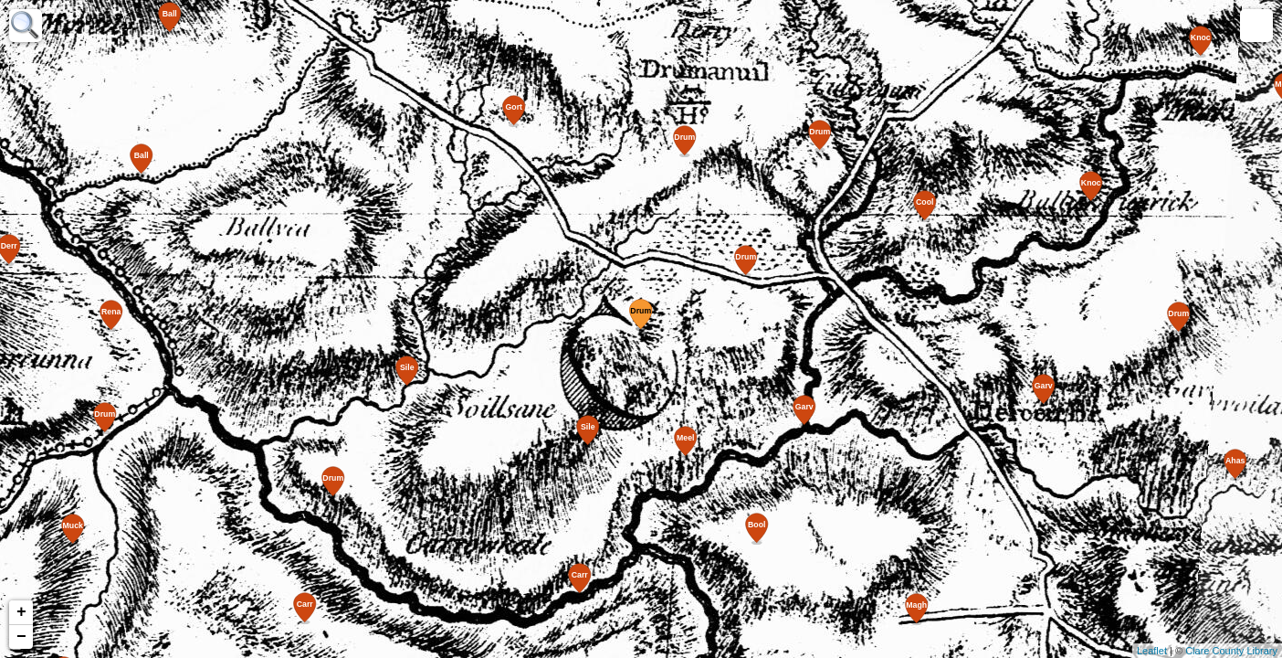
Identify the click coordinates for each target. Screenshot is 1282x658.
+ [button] (21, 612)
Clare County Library (1231, 650)
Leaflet (1152, 650)
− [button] (21, 637)
